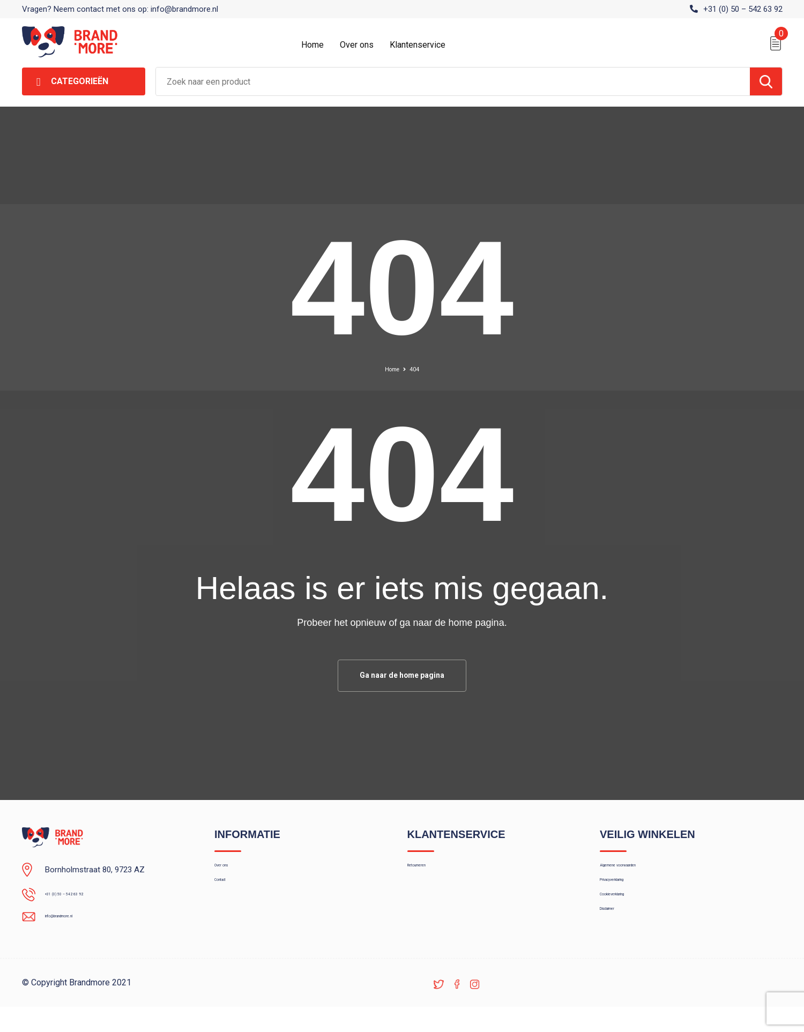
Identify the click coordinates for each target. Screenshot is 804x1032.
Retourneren (429, 873)
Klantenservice (417, 45)
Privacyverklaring (629, 896)
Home (312, 45)
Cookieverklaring (629, 919)
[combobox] (453, 81)
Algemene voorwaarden (641, 873)
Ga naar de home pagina (402, 677)
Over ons (357, 45)
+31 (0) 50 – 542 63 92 (743, 9)
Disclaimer (618, 942)
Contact (228, 896)
